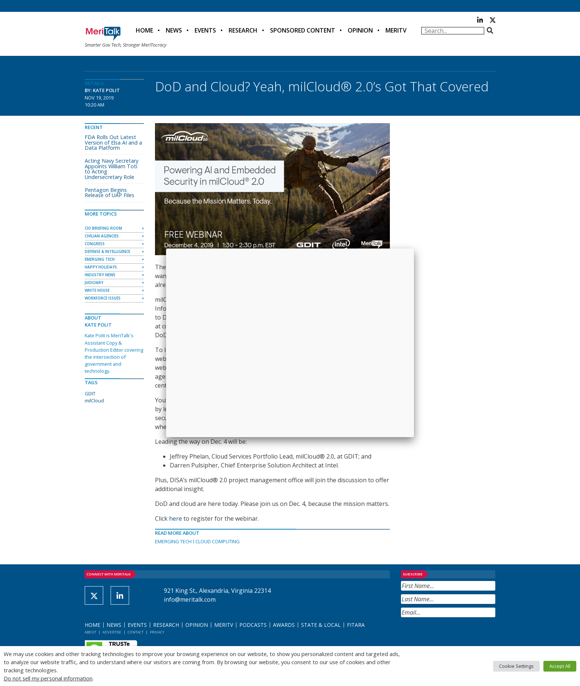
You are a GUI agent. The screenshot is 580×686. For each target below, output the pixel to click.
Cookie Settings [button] (516, 666)
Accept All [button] (559, 666)
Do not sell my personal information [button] (48, 678)
